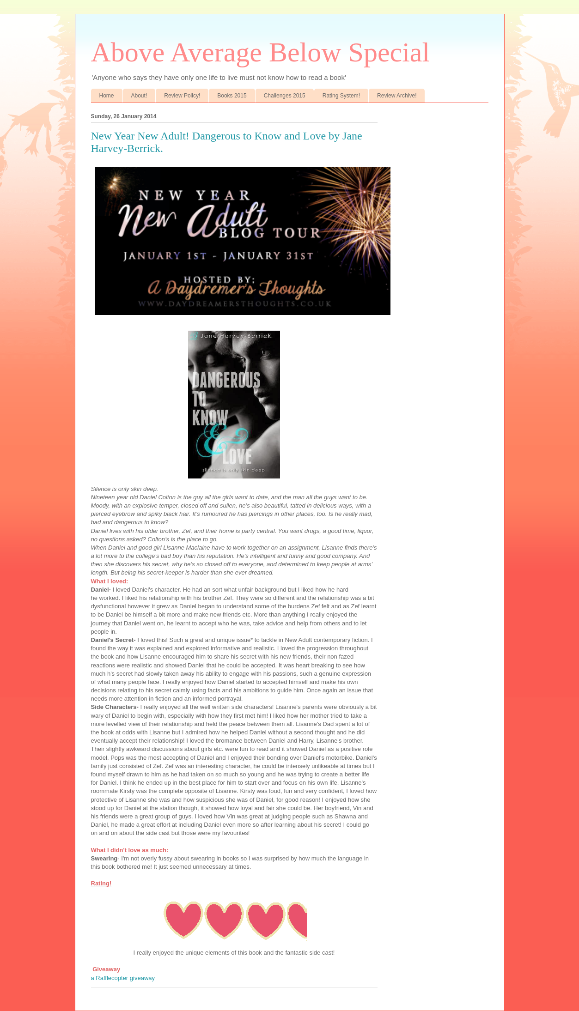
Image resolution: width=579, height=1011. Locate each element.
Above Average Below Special (260, 52)
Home (106, 95)
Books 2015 (231, 95)
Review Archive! (396, 95)
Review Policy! (182, 95)
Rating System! (341, 95)
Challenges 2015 (284, 95)
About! (139, 95)
